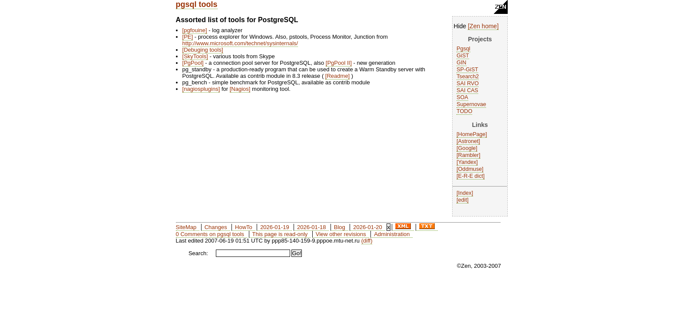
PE (187, 36)
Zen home (483, 26)
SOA (462, 97)
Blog (339, 227)
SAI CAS (467, 90)
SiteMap (186, 227)
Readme (337, 76)
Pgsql (463, 49)
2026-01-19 (274, 227)
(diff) (367, 240)
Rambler (468, 155)
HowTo (243, 227)
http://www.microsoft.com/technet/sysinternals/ (240, 43)
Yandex (467, 162)
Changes (216, 227)
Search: (198, 253)
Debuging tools (202, 50)
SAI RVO (467, 83)
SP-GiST (467, 70)
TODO (464, 111)
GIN (461, 63)
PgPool (193, 63)
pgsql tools (197, 4)
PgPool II (338, 63)
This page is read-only (279, 234)
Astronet (468, 141)
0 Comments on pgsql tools (210, 234)
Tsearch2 (467, 76)
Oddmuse (470, 169)
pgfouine (194, 30)
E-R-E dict (470, 176)
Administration (392, 234)
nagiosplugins (201, 89)
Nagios (239, 89)
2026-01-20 (367, 227)
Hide (460, 26)
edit (462, 200)
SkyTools (195, 56)
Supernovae (471, 104)
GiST (462, 56)
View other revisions (341, 234)
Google (467, 148)
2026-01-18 (311, 227)
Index (465, 193)
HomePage (472, 134)
